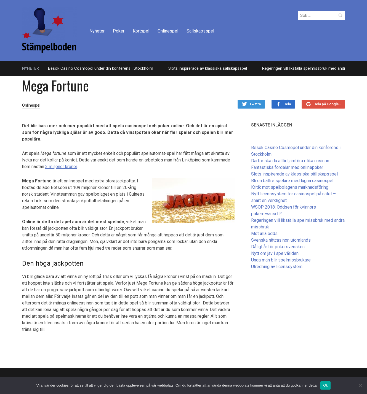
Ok (325, 385)
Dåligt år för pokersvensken (278, 246)
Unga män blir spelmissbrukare (281, 260)
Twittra (255, 104)
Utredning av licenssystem (276, 266)
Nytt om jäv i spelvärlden (275, 253)
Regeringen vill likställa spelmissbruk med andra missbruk (313, 68)
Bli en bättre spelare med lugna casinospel (292, 180)
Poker (118, 31)
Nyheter (97, 31)
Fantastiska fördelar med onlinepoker (287, 167)
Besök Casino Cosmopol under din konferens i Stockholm (100, 68)
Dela (287, 104)
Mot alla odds (264, 233)
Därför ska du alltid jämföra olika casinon (290, 160)
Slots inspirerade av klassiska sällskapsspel (207, 68)
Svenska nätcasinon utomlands (281, 240)
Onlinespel (168, 31)
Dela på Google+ (327, 104)
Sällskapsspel (200, 31)
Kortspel (141, 31)
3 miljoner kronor (61, 166)
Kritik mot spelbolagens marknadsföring (289, 187)
